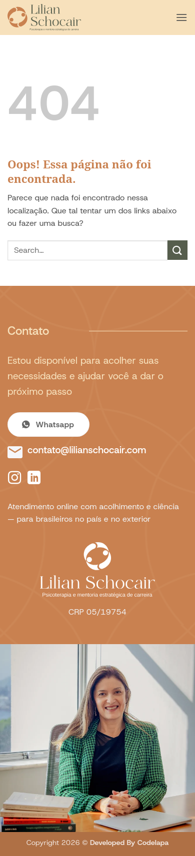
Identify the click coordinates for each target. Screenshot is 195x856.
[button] (182, 17)
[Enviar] (178, 250)
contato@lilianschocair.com (87, 450)
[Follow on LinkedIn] (34, 478)
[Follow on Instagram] (14, 478)
